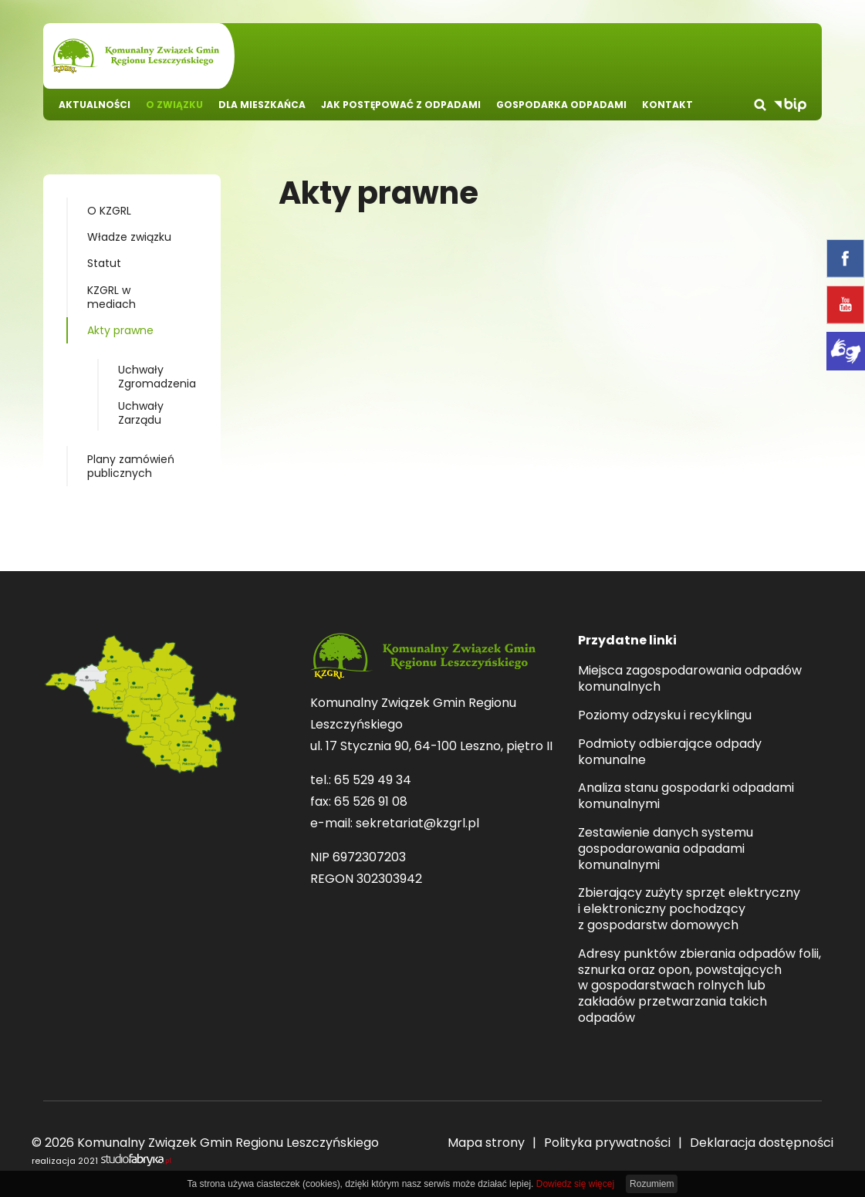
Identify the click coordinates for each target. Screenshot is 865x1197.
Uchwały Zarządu (141, 413)
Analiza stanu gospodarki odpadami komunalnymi (686, 796)
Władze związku (129, 237)
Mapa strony (486, 1142)
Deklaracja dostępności (761, 1142)
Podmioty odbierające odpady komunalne (670, 752)
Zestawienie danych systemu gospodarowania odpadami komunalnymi (665, 849)
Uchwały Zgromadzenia (157, 376)
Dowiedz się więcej (575, 1183)
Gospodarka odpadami (561, 104)
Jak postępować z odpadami (401, 104)
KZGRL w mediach (111, 297)
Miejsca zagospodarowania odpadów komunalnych (690, 679)
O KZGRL (109, 210)
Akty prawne (120, 330)
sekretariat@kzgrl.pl (417, 823)
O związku (174, 104)
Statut (104, 263)
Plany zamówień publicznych (130, 466)
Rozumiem (652, 1183)
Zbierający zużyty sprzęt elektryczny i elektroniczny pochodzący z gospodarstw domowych (689, 909)
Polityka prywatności (607, 1142)
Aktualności (94, 104)
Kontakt (667, 104)
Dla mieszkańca (262, 104)
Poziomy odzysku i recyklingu (665, 716)
